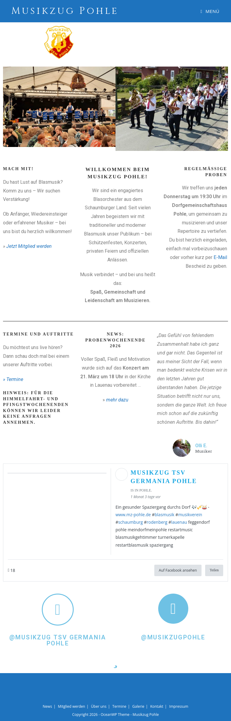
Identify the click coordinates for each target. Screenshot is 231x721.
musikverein (190, 514)
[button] (7, 109)
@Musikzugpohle (173, 637)
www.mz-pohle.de (133, 514)
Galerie (138, 706)
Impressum (178, 706)
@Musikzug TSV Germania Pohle (57, 640)
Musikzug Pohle (65, 11)
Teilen (214, 570)
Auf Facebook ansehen (178, 570)
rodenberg (157, 522)
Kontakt (156, 706)
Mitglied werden (71, 706)
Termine (119, 706)
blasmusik (164, 514)
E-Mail (220, 257)
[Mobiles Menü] (210, 11)
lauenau (179, 522)
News (47, 706)
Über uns (98, 706)
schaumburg (130, 522)
